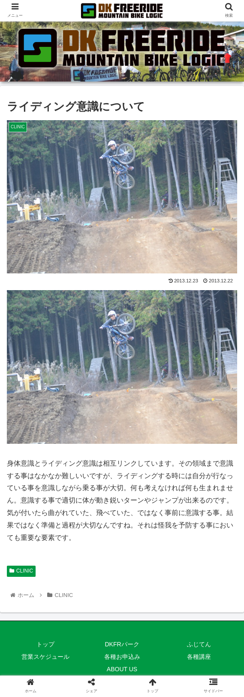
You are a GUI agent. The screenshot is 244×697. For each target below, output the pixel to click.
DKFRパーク (122, 644)
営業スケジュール (45, 656)
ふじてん (199, 644)
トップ (45, 644)
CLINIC (21, 571)
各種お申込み (122, 656)
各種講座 (199, 656)
